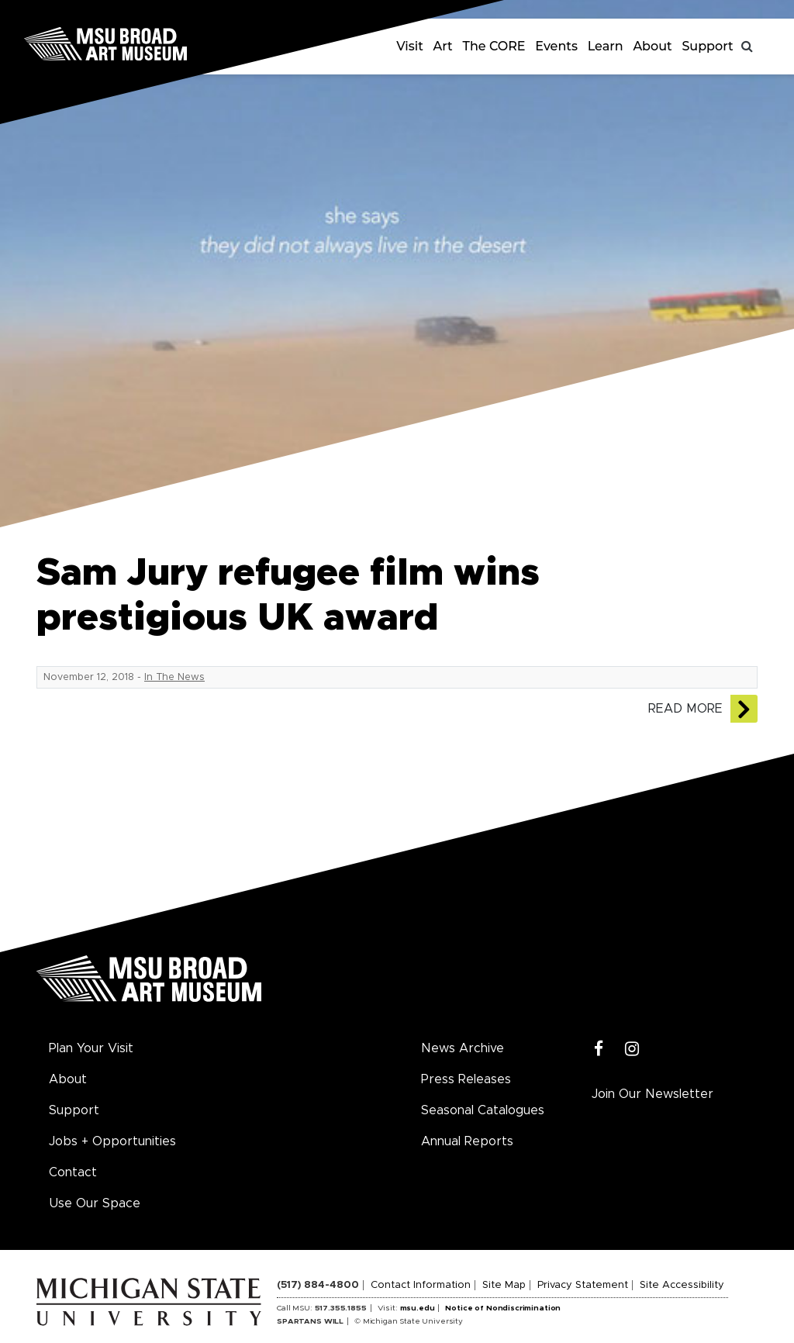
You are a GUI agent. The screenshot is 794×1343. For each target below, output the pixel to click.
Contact (73, 1172)
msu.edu (417, 1308)
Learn (605, 46)
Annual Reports (467, 1141)
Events (556, 46)
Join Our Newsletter (652, 1094)
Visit (409, 46)
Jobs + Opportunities (112, 1141)
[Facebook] (599, 1049)
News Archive (462, 1048)
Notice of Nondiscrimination (503, 1308)
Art (443, 46)
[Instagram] (632, 1049)
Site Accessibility (682, 1285)
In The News (174, 677)
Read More (685, 709)
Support (707, 46)
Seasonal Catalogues (482, 1110)
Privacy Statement (582, 1285)
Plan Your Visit (91, 1048)
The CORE (494, 46)
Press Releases (466, 1079)
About (652, 46)
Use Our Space (94, 1203)
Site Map (504, 1285)
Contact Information (421, 1285)
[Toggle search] (747, 46)
